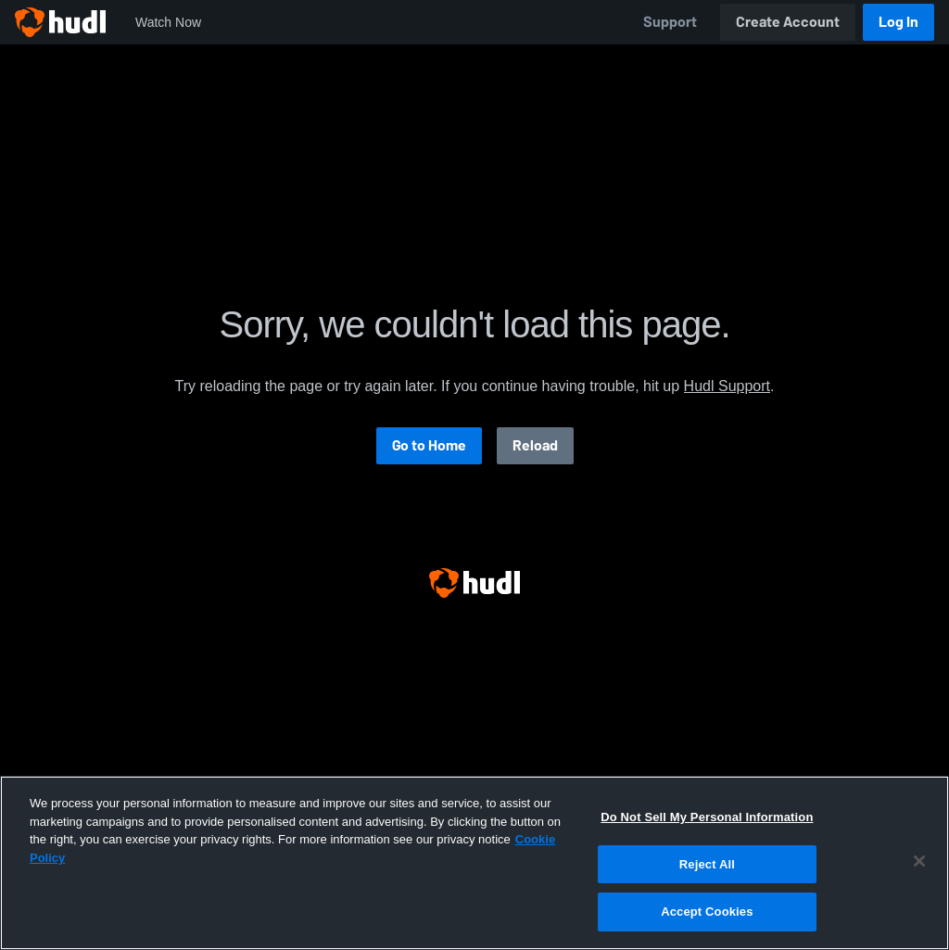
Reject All (707, 864)
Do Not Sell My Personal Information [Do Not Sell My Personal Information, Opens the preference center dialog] (707, 817)
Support (670, 21)
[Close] (919, 861)
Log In (898, 21)
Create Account (788, 21)
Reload (535, 445)
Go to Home (429, 445)
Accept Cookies (707, 911)
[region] (474, 863)
